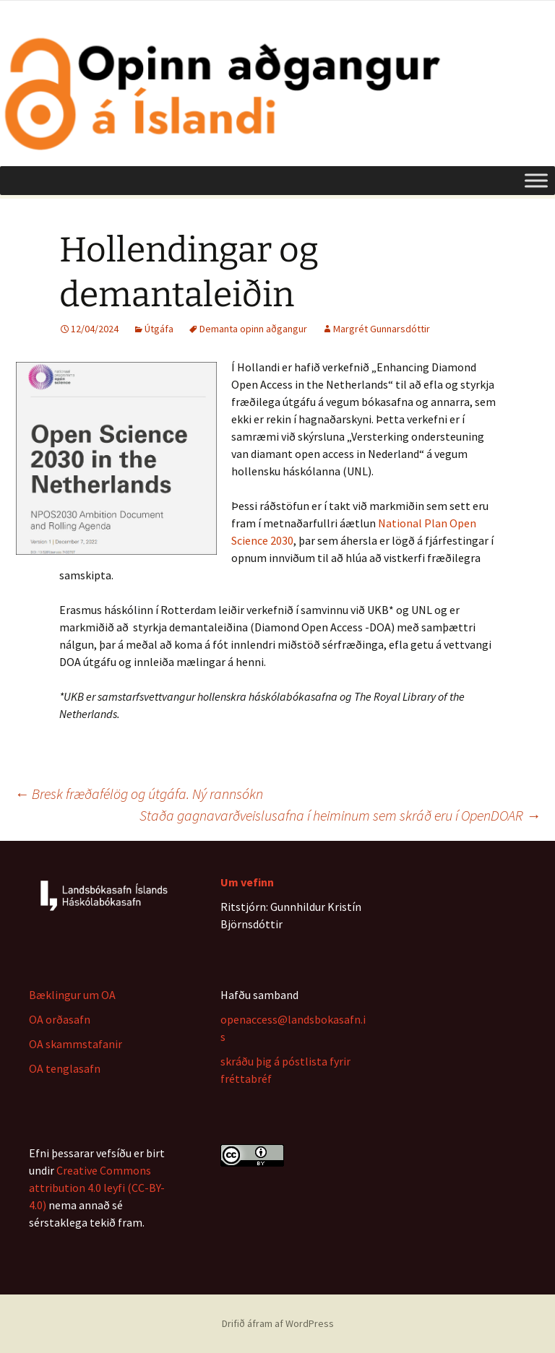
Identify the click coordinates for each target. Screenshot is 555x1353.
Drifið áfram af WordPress (278, 1323)
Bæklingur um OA (72, 994)
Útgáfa (159, 328)
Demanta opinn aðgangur (253, 328)
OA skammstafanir (75, 1044)
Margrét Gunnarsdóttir (381, 328)
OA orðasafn (59, 1019)
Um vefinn (247, 882)
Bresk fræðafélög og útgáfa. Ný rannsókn (138, 793)
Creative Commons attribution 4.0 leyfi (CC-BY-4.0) (97, 1187)
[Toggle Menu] (536, 180)
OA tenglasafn (64, 1068)
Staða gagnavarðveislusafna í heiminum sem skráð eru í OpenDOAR (340, 815)
